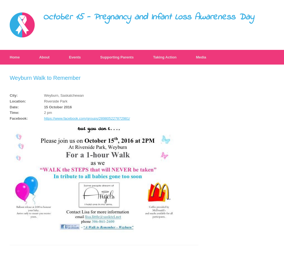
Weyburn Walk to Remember (45, 78)
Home (15, 57)
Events (75, 57)
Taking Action (165, 57)
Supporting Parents (117, 57)
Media (201, 57)
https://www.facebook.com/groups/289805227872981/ (87, 118)
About (44, 57)
